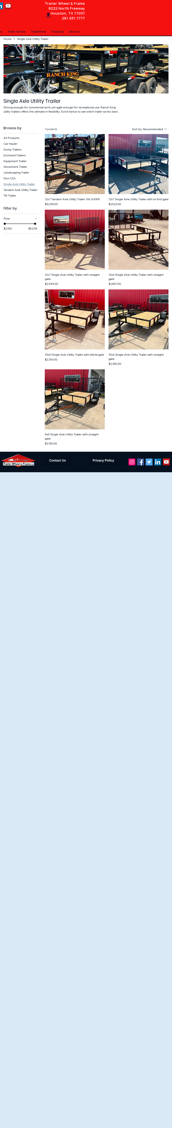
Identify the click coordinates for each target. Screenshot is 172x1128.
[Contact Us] (57, 460)
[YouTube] (8, 5)
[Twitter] (149, 462)
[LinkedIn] (157, 462)
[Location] (48, 15)
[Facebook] (140, 462)
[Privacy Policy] (103, 460)
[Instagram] (131, 462)
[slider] (5, 224)
